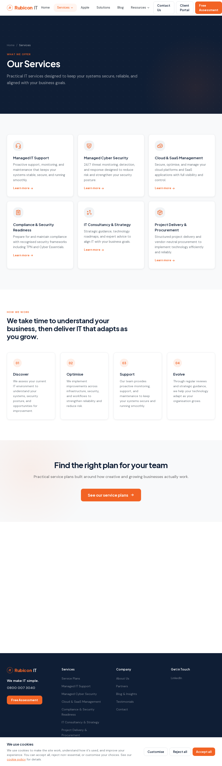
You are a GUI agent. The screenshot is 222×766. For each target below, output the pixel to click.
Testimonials (125, 702)
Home (45, 7)
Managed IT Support (76, 686)
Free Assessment (24, 700)
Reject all (180, 752)
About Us (122, 678)
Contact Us (163, 7)
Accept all (204, 752)
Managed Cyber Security (79, 694)
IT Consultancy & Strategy (80, 722)
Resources (140, 7)
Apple (85, 7)
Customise (155, 752)
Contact (122, 709)
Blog (120, 7)
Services (65, 7)
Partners (122, 686)
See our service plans (111, 495)
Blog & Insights (126, 694)
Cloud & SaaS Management (81, 702)
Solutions (103, 7)
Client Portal (184, 7)
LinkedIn (176, 678)
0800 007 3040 (21, 688)
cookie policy (16, 759)
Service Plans (71, 678)
